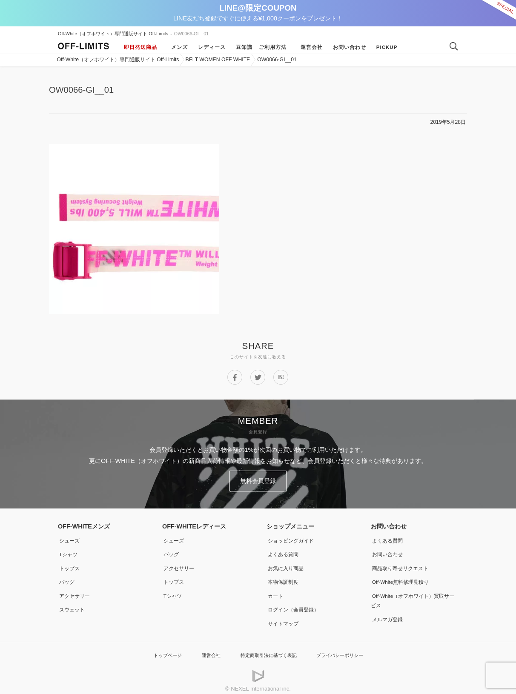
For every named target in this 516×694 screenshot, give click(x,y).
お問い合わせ (345, 47)
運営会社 (308, 47)
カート (275, 591)
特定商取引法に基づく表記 (267, 649)
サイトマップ (284, 617)
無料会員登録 (258, 479)
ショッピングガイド (293, 537)
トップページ (158, 649)
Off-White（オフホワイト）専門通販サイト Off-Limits (113, 33)
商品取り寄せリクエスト (403, 564)
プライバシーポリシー (347, 649)
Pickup (383, 47)
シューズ (70, 537)
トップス (70, 564)
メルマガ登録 (389, 613)
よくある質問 (284, 550)
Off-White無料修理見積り (405, 577)
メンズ (175, 47)
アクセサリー (76, 591)
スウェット (73, 604)
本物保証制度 (284, 577)
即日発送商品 (140, 47)
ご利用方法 (273, 47)
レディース (208, 47)
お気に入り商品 (287, 564)
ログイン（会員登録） (296, 604)
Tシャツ (69, 550)
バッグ (67, 577)
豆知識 (240, 47)
